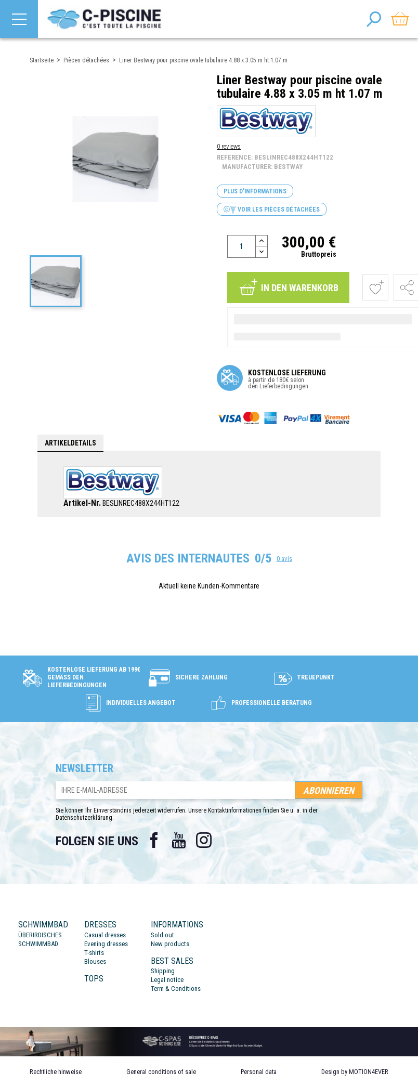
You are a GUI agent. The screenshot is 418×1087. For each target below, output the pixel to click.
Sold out (162, 935)
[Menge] (241, 246)
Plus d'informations (255, 191)
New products (170, 944)
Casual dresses (105, 935)
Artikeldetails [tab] (70, 443)
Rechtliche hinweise (56, 1072)
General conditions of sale (161, 1072)
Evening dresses (106, 944)
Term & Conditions (176, 988)
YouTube (178, 840)
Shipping (163, 971)
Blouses (95, 961)
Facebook (153, 840)
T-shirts (94, 953)
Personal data (259, 1072)
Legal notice (167, 980)
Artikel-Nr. (82, 503)
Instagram (203, 840)
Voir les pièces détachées (272, 210)
